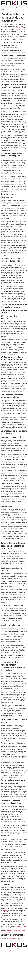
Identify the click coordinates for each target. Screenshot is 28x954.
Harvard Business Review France (15, 27)
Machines (3, 932)
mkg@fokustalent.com (20, 926)
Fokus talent (18, 930)
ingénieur (24, 930)
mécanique (8, 932)
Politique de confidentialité (14, 950)
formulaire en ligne (5, 923)
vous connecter (10, 938)
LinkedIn (5, 910)
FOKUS (13, 930)
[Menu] (3, 9)
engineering (8, 930)
